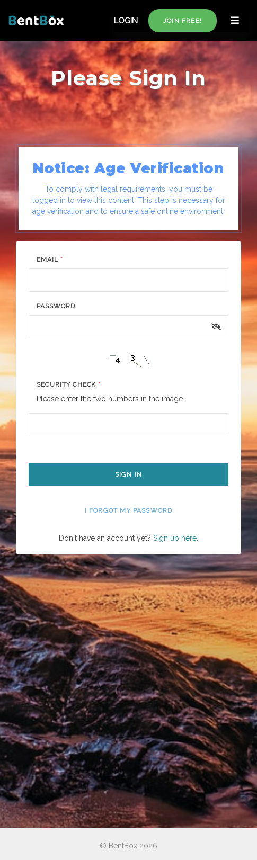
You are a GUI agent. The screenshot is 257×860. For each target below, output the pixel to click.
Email (50, 259)
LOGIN (126, 20)
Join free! (182, 20)
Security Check (69, 384)
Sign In (128, 474)
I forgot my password (129, 510)
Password (56, 306)
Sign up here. (175, 538)
